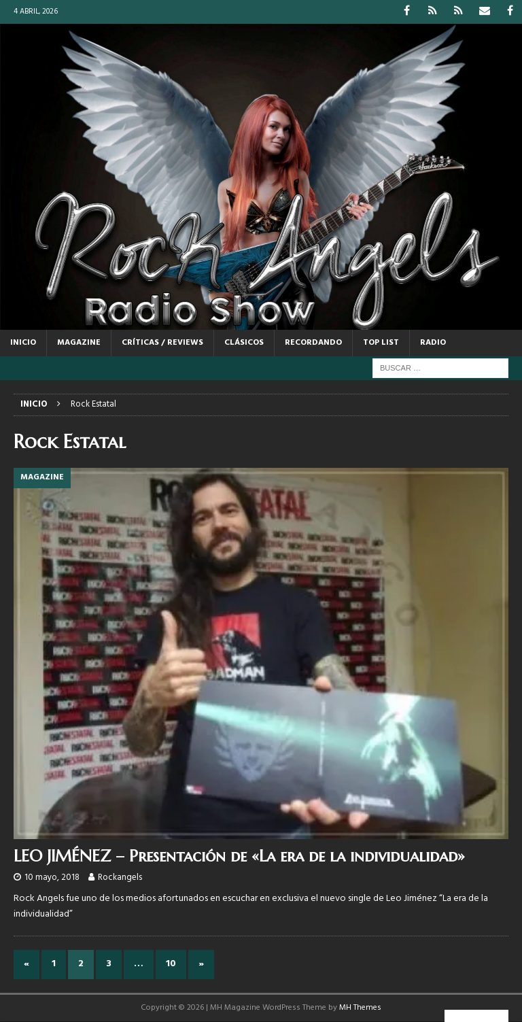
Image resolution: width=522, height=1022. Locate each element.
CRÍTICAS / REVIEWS (162, 343)
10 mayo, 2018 (52, 877)
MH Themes (360, 1008)
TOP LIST (381, 343)
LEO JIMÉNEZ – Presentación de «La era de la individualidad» (239, 856)
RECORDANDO (313, 343)
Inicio (23, 343)
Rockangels (120, 877)
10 (171, 964)
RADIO (433, 343)
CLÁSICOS (244, 343)
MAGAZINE (79, 343)
